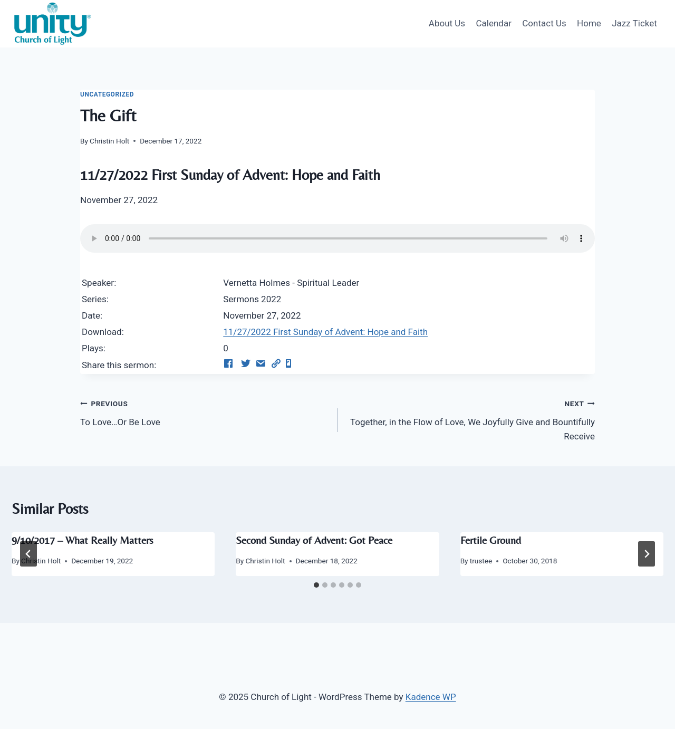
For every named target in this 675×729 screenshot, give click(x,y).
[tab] (316, 585)
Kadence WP (431, 697)
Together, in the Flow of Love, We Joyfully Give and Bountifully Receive (470, 419)
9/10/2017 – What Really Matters (82, 540)
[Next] (646, 554)
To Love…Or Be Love (204, 411)
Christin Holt (109, 141)
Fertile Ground (490, 540)
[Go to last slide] (28, 554)
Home (589, 23)
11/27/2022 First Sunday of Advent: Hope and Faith (325, 332)
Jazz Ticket (634, 23)
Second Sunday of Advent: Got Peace (314, 540)
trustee (481, 561)
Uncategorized (107, 94)
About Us (447, 23)
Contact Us (544, 23)
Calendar (493, 23)
